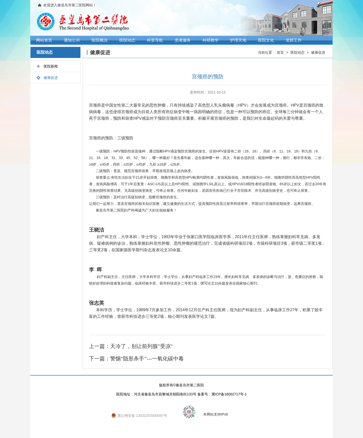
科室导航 (155, 40)
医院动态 (127, 40)
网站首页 (44, 40)
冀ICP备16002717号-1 (229, 394)
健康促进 (51, 78)
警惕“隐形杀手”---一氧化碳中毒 (147, 359)
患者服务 (183, 40)
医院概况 (100, 40)
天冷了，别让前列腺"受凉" (141, 346)
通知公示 (72, 40)
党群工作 (294, 40)
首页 (280, 52)
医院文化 (266, 40)
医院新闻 (51, 66)
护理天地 (238, 40)
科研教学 (210, 40)
